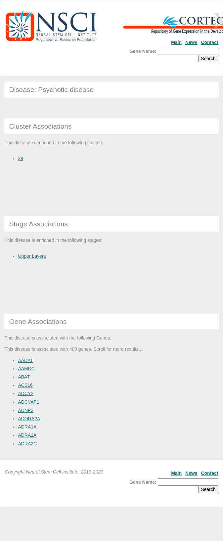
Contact (209, 42)
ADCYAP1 (28, 402)
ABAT (24, 377)
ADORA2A (29, 418)
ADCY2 (25, 393)
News (191, 42)
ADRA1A (27, 426)
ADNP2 (25, 410)
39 (20, 158)
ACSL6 (25, 385)
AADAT (25, 360)
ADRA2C (27, 443)
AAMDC (26, 368)
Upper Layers (32, 256)
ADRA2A (27, 435)
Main (176, 42)
